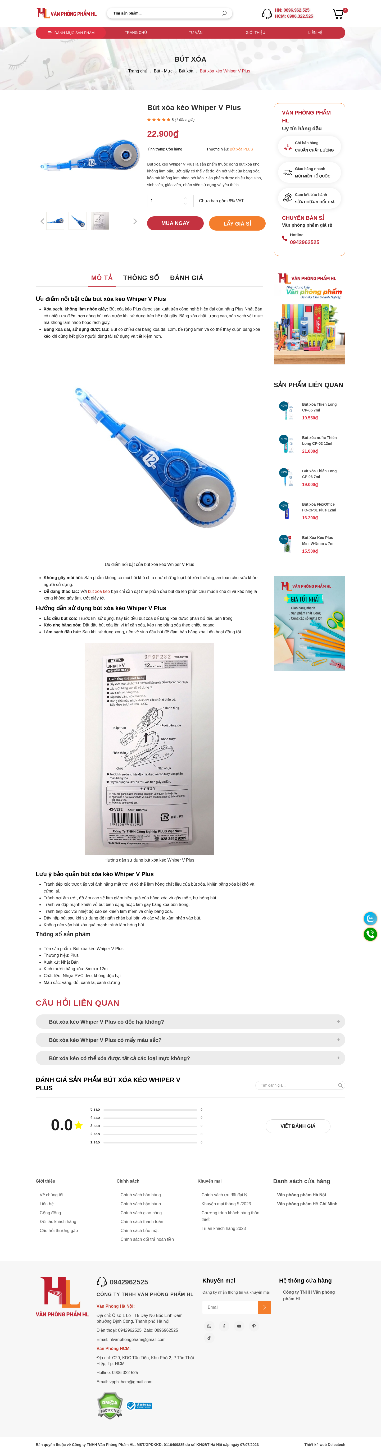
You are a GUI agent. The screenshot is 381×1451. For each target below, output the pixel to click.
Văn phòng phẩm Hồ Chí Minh (307, 1204)
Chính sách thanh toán (142, 1221)
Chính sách (128, 1181)
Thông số (141, 277)
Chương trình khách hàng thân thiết (230, 1216)
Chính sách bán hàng (141, 1195)
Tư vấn (195, 32)
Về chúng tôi (51, 1195)
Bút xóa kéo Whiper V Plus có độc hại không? (106, 1022)
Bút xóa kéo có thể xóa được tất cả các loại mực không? (119, 1058)
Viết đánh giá (297, 1126)
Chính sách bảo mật (139, 1230)
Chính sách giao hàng (141, 1213)
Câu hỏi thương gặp (59, 1230)
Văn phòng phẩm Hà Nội (301, 1195)
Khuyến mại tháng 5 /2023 (226, 1204)
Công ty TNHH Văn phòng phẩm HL (309, 1295)
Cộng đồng (50, 1213)
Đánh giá (187, 277)
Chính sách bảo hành (141, 1204)
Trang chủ (136, 32)
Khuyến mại (210, 1181)
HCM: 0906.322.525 (294, 16)
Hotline (296, 234)
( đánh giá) (185, 120)
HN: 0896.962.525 (292, 10)
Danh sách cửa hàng (301, 1181)
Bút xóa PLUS (241, 149)
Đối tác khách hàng (58, 1221)
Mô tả (101, 277)
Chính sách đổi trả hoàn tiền (147, 1239)
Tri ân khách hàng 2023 (224, 1228)
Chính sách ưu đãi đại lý (224, 1195)
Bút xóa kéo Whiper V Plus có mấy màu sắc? (105, 1040)
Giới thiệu (255, 32)
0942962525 (304, 242)
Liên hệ (315, 32)
